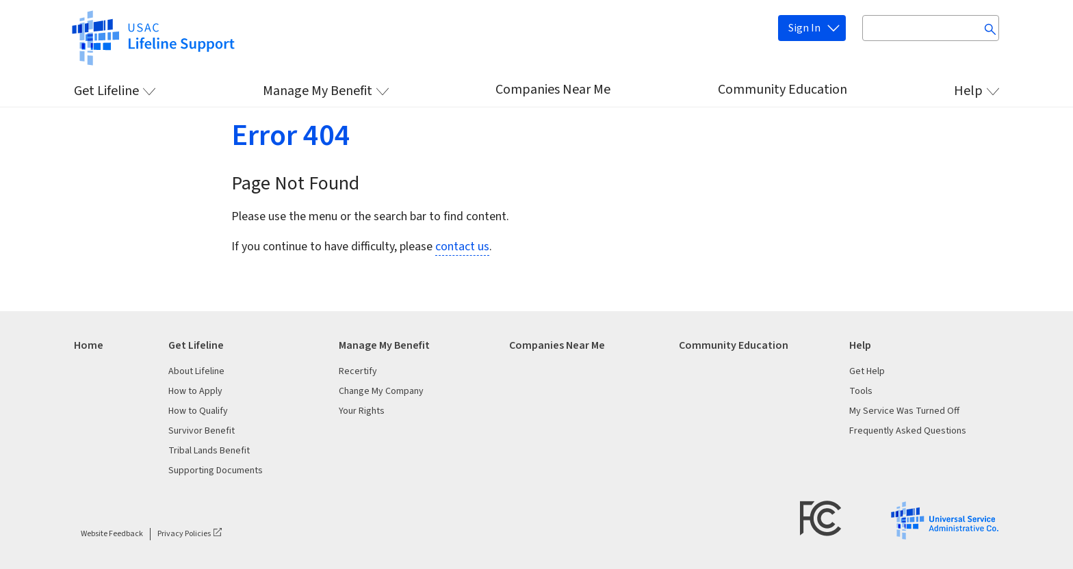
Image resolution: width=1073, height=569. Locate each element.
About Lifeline (196, 371)
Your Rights (362, 411)
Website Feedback (112, 534)
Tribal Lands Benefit (209, 451)
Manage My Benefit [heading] (384, 345)
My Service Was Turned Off (904, 411)
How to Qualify (198, 411)
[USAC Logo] (944, 520)
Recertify (358, 371)
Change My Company (381, 391)
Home (88, 345)
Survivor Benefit (201, 431)
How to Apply (195, 391)
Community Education (782, 89)
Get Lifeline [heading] (196, 345)
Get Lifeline (106, 91)
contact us (462, 246)
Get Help (867, 371)
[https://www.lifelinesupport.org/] (152, 37)
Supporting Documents (215, 470)
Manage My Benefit (317, 91)
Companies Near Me (552, 89)
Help (968, 91)
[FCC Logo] (821, 518)
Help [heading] (860, 345)
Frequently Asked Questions (907, 431)
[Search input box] (930, 28)
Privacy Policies (184, 534)
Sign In (804, 28)
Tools (860, 391)
